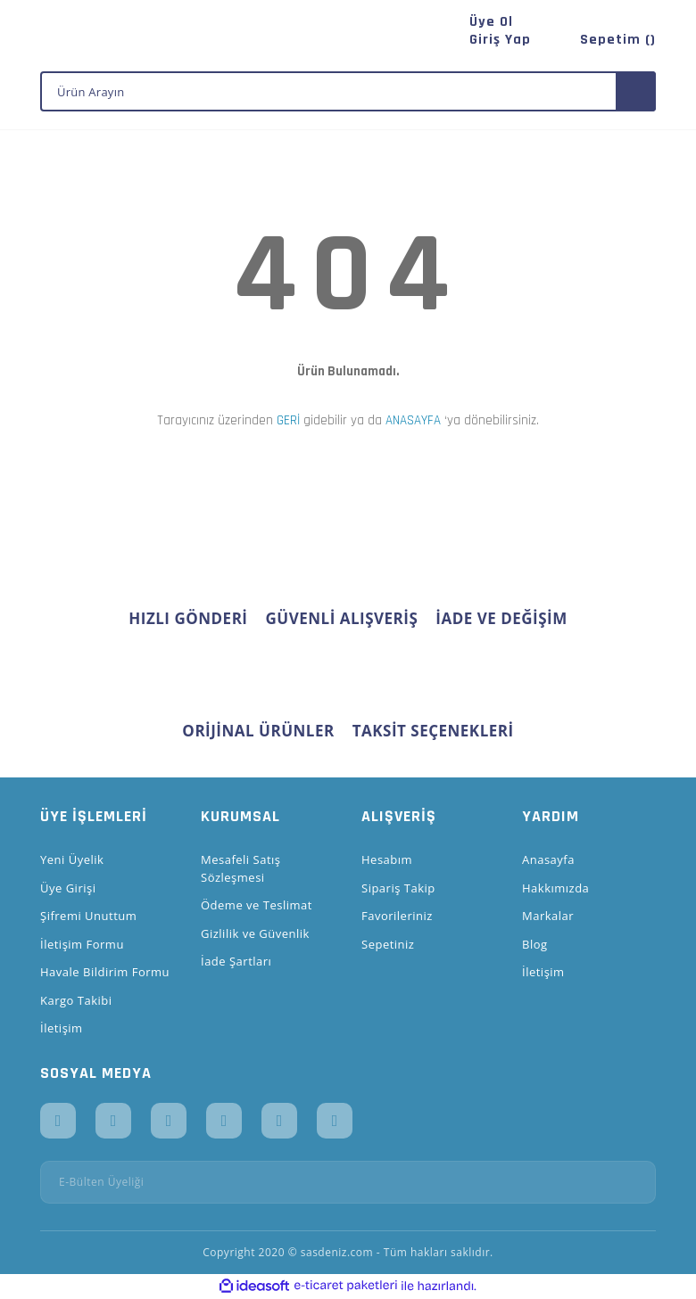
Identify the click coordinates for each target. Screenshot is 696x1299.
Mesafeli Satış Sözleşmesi (241, 868)
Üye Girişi (67, 888)
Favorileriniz (397, 916)
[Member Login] (500, 39)
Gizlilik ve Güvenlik (255, 933)
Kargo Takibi (76, 1000)
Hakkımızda (555, 888)
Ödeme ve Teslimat (256, 905)
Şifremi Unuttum (88, 916)
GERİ (288, 420)
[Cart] (611, 40)
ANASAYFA (413, 420)
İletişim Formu (82, 944)
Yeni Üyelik (72, 859)
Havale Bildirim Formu (105, 972)
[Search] (348, 91)
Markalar (548, 916)
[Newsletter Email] (348, 1182)
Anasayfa (548, 859)
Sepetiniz (387, 944)
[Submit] (636, 1182)
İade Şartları (236, 961)
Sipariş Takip (398, 888)
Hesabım (386, 859)
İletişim (61, 1028)
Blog (535, 944)
